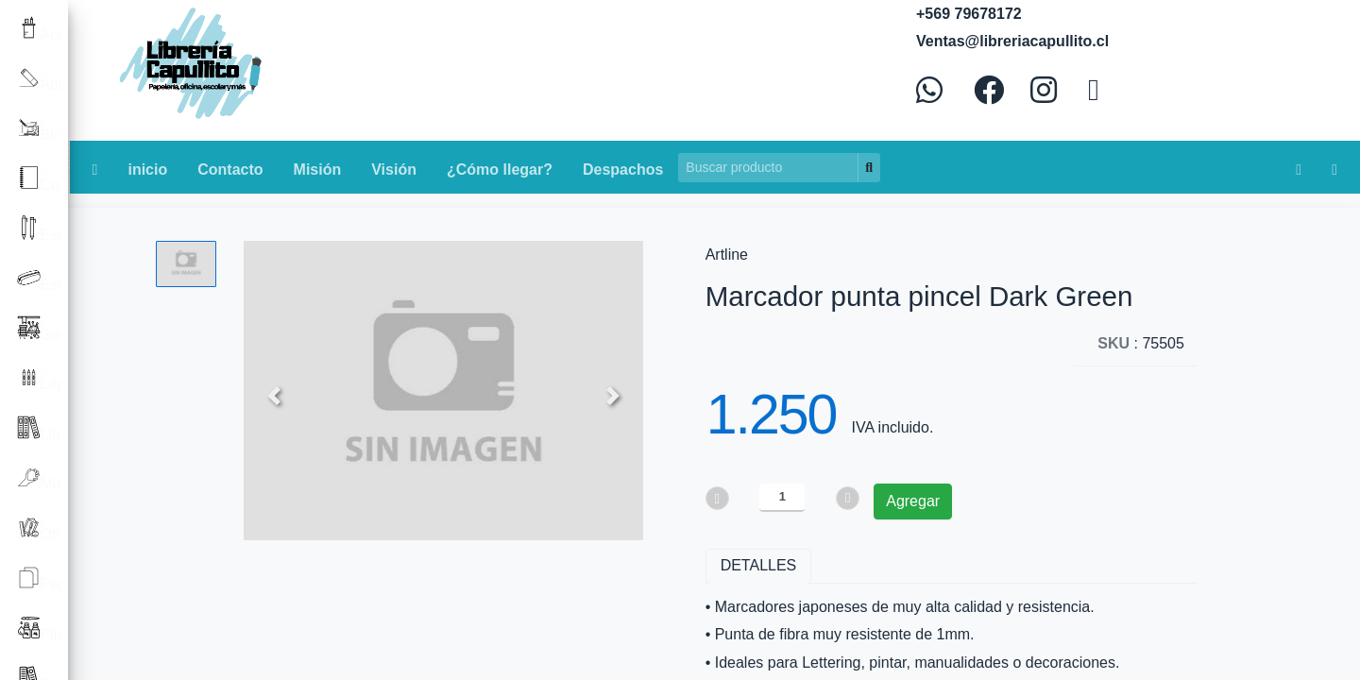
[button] (273, 395)
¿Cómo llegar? (499, 170)
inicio (147, 170)
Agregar (913, 501)
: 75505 (1140, 343)
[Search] (768, 167)
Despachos (623, 170)
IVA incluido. (892, 427)
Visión (393, 170)
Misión (318, 170)
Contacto (230, 170)
